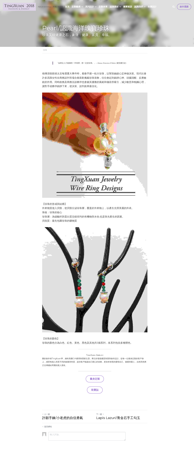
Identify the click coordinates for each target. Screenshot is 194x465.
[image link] (19, 6)
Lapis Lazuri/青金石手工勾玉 (120, 426)
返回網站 (47, 434)
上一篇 (46, 422)
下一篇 (102, 422)
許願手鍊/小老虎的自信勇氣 (62, 426)
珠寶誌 (97, 398)
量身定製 (97, 387)
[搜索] (174, 7)
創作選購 (184, 6)
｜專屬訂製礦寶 (57, 7)
